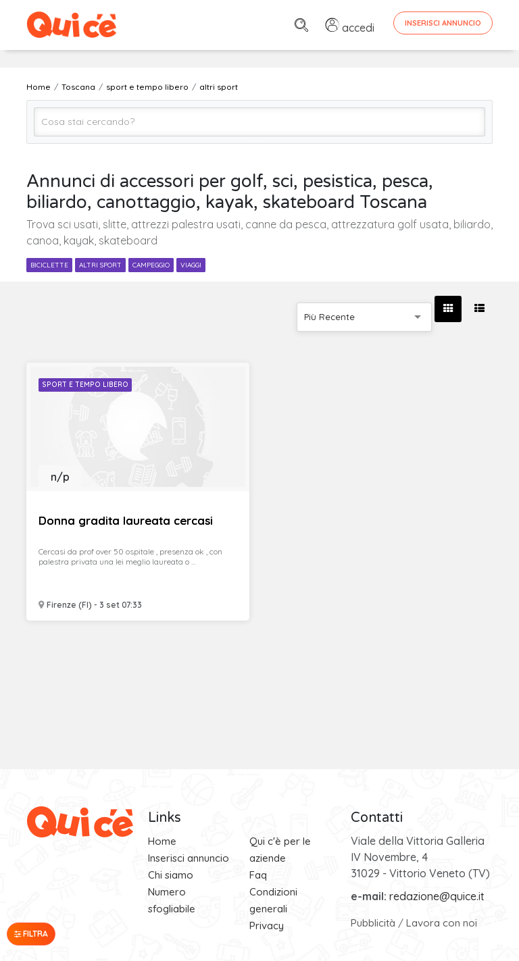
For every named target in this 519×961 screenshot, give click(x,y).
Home (162, 841)
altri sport (100, 265)
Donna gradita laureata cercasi (126, 520)
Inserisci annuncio (188, 858)
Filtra (31, 934)
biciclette (49, 265)
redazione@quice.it (437, 896)
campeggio (151, 265)
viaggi (190, 265)
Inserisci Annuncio (443, 23)
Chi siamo (170, 874)
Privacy (266, 925)
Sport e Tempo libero (85, 384)
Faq (258, 874)
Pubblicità (373, 922)
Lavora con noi (441, 922)
